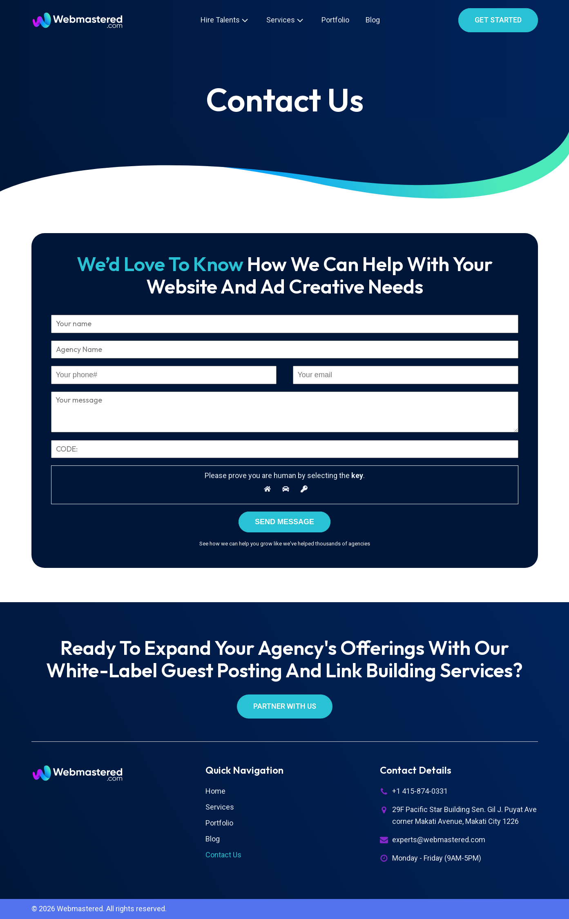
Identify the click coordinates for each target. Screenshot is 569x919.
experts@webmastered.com (438, 839)
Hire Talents (225, 20)
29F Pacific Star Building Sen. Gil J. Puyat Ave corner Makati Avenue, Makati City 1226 (464, 815)
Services (285, 20)
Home (215, 791)
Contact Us (223, 854)
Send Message (284, 522)
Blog (373, 20)
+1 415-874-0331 (420, 791)
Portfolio (335, 20)
